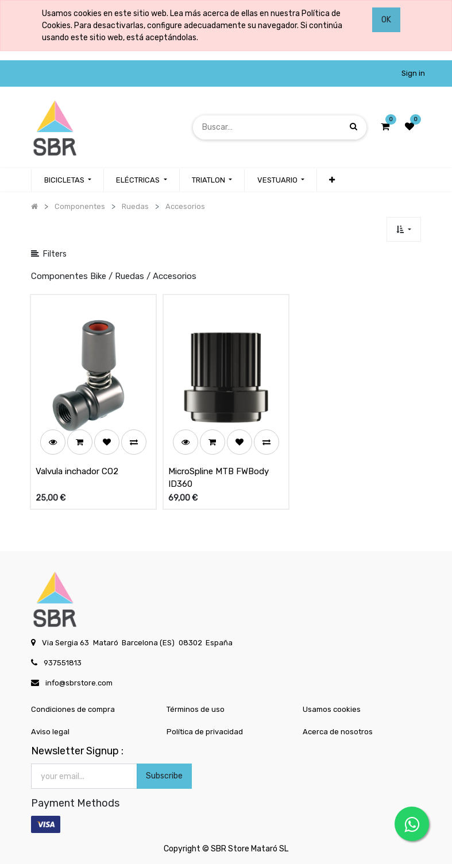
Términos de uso (196, 709)
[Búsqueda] (353, 127)
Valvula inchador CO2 (77, 471)
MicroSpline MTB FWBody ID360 (218, 478)
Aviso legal (50, 731)
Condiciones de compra (73, 709)
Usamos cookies (332, 709)
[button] (332, 180)
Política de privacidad (205, 731)
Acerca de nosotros (338, 731)
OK (386, 20)
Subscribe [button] (164, 776)
